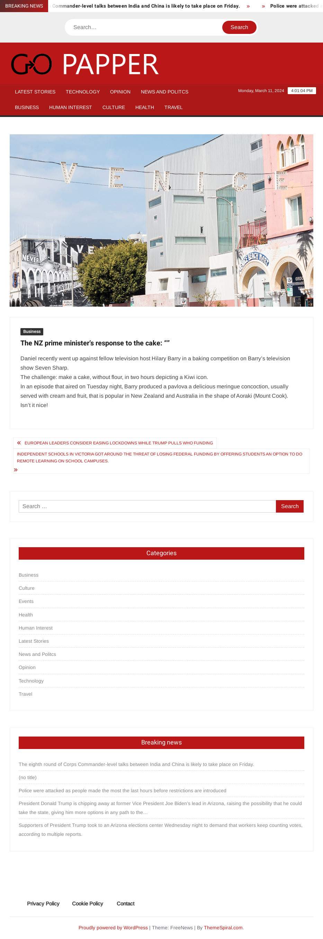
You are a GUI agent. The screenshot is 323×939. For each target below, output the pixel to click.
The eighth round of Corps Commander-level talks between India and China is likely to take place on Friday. (136, 764)
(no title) (28, 777)
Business (27, 107)
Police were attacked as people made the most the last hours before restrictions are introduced (122, 790)
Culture (113, 107)
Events (26, 601)
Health (144, 107)
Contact (125, 903)
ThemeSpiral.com (223, 927)
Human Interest (70, 107)
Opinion (120, 91)
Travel (173, 107)
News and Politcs (164, 91)
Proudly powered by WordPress (113, 927)
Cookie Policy (87, 903)
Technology (83, 91)
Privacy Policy (43, 903)
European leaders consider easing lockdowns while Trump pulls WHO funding (119, 443)
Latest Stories (35, 91)
